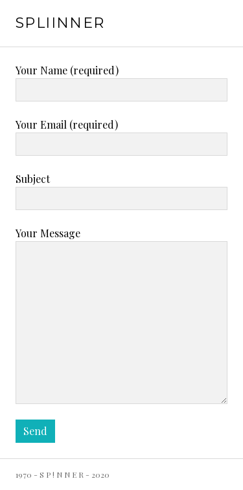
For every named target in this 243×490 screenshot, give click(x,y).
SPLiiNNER (60, 23)
